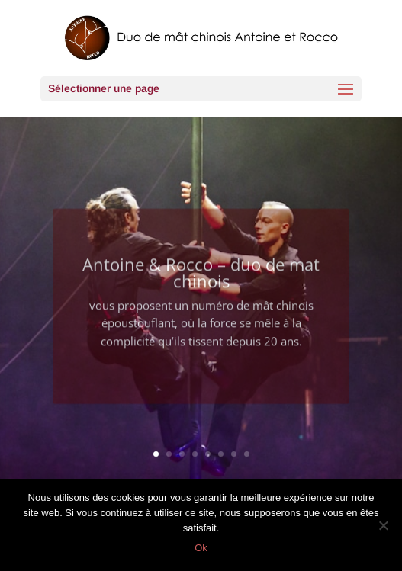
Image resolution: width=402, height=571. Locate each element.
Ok (201, 547)
